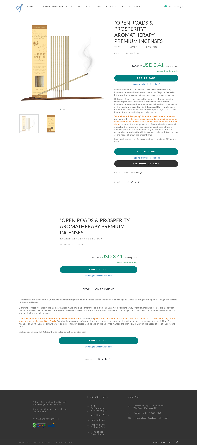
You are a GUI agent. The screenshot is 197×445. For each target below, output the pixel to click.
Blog (89, 7)
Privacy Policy (97, 434)
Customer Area (130, 7)
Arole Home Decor (55, 7)
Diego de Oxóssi (128, 53)
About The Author (104, 289)
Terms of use (97, 432)
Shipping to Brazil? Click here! (146, 84)
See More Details (146, 163)
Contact (76, 7)
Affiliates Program (99, 410)
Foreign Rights (107, 7)
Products (33, 7)
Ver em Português (176, 7)
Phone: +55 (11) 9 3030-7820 (145, 413)
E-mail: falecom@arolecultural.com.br (148, 418)
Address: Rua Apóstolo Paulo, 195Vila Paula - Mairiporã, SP (146, 407)
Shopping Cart (98, 425)
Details (86, 289)
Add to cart (146, 78)
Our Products (97, 408)
